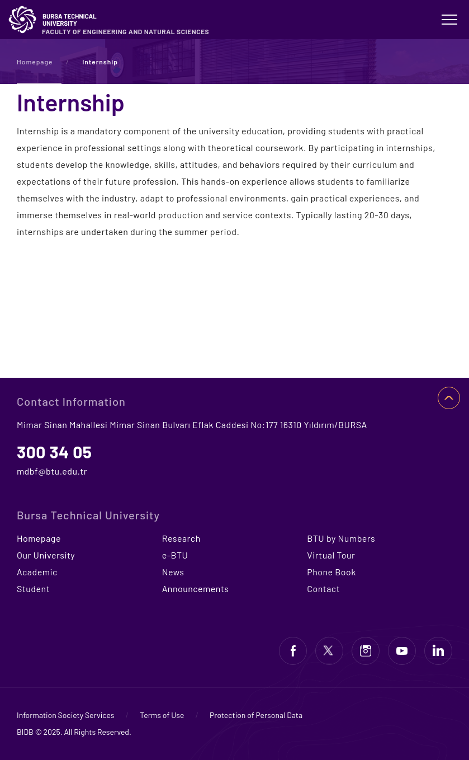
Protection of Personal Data (256, 715)
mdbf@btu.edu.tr (52, 471)
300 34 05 (54, 452)
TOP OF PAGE (449, 398)
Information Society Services (66, 715)
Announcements (195, 588)
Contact (323, 588)
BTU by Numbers (341, 538)
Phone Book (331, 571)
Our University (46, 555)
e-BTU (175, 555)
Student (33, 588)
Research (181, 538)
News (173, 571)
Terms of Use (162, 715)
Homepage (35, 61)
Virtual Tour (331, 555)
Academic (37, 571)
